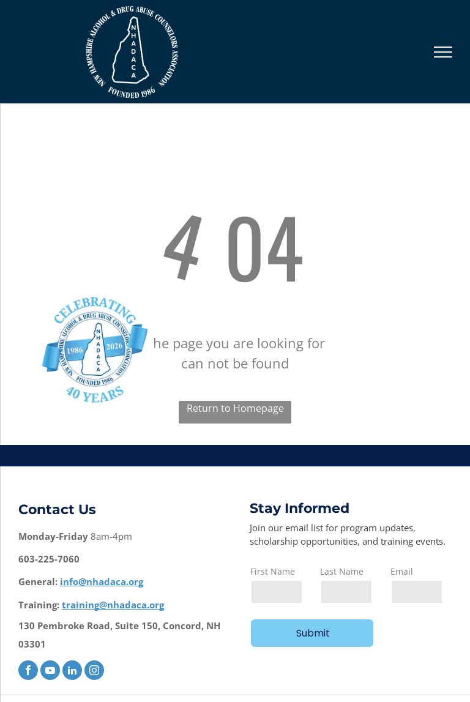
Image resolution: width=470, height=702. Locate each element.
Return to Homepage (235, 408)
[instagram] (94, 671)
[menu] (443, 52)
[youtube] (50, 671)
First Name (272, 571)
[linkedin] (72, 671)
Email (401, 571)
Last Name (342, 571)
